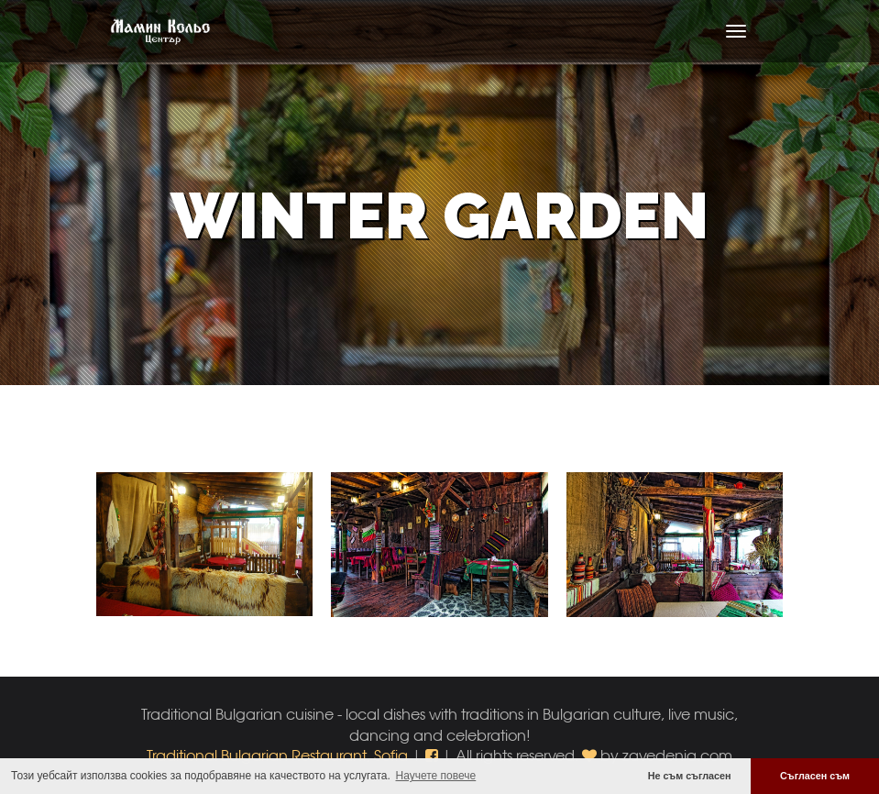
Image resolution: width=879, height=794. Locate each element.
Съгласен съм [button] (815, 775)
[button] (433, 755)
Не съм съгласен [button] (689, 775)
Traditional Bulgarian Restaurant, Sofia (277, 755)
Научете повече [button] (436, 775)
